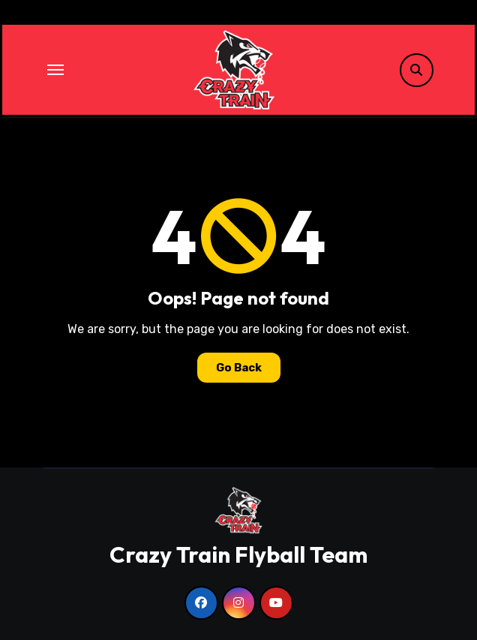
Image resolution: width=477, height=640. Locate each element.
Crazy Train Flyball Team (239, 554)
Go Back (239, 367)
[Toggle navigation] (56, 70)
